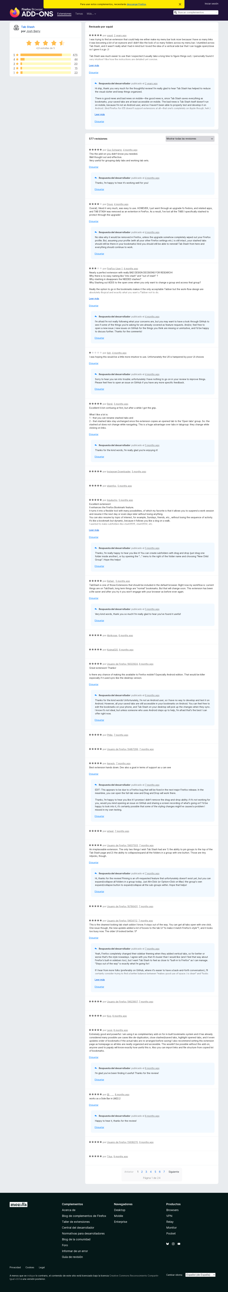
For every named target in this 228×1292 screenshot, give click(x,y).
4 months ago (130, 149)
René (110, 404)
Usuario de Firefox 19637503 (122, 845)
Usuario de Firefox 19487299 (122, 749)
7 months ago (121, 735)
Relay (170, 1221)
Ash (109, 352)
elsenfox (111, 485)
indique (31, 1275)
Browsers (172, 1210)
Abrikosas (112, 635)
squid (110, 35)
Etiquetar (93, 72)
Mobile (118, 1216)
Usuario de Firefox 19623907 (122, 1001)
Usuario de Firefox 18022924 (122, 664)
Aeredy (111, 763)
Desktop (119, 1210)
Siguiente (174, 1171)
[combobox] (195, 12)
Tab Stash (28, 27)
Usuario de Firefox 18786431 (122, 906)
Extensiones (64, 13)
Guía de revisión (72, 1257)
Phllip (110, 735)
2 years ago (120, 35)
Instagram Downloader (118, 471)
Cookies (29, 1267)
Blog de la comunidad (76, 1239)
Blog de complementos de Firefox (84, 1216)
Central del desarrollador (78, 1227)
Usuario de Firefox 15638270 (122, 1142)
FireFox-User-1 (114, 268)
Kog (109, 1016)
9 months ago (146, 1142)
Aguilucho (112, 500)
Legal (42, 1267)
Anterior (128, 1171)
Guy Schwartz (114, 149)
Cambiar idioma (174, 1274)
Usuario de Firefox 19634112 (122, 920)
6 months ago (126, 635)
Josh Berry (33, 31)
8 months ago (119, 1016)
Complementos (72, 1204)
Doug (110, 204)
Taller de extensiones (76, 1221)
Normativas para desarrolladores (83, 1233)
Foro (65, 1245)
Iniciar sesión (211, 3)
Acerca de (68, 1210)
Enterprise (120, 1221)
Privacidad (15, 1267)
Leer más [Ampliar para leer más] (94, 65)
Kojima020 (112, 649)
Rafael (110, 581)
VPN (169, 1216)
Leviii (109, 1030)
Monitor (171, 1227)
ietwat (110, 831)
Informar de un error (75, 1251)
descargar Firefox (136, 4)
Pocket (171, 1233)
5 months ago (121, 404)
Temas (79, 13)
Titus (109, 1156)
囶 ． (110, 1094)
